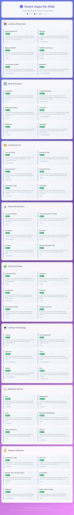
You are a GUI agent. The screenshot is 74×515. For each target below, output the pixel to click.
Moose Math (8, 91)
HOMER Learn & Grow (46, 48)
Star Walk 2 (8, 230)
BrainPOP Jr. (43, 64)
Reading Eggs (43, 396)
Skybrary (42, 429)
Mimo (41, 368)
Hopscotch (8, 351)
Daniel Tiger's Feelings (46, 489)
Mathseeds (8, 124)
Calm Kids (42, 458)
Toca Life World (10, 152)
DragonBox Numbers (11, 108)
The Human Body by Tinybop (48, 214)
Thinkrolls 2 (42, 273)
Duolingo (42, 31)
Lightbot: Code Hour (45, 307)
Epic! (6, 396)
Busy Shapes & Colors (11, 307)
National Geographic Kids (47, 245)
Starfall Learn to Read (11, 64)
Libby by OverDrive (11, 429)
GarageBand (43, 186)
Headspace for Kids (11, 458)
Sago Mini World (10, 169)
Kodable (7, 368)
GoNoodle (8, 489)
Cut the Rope (9, 290)
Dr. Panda (8, 245)
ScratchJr (8, 335)
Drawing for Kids (44, 152)
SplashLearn (43, 124)
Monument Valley (10, 273)
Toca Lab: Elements (11, 214)
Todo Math (42, 108)
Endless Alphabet (10, 48)
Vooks (7, 413)
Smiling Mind (43, 473)
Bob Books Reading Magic (47, 413)
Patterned (42, 290)
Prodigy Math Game (45, 91)
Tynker (41, 351)
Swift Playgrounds (45, 335)
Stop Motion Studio (11, 186)
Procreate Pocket (44, 169)
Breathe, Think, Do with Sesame (14, 473)
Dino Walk (42, 230)
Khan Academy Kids (11, 31)
